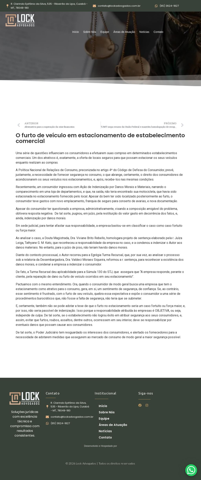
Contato (158, 31)
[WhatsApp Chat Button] (191, 470)
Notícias (144, 31)
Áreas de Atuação (124, 31)
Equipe (104, 31)
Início (75, 31)
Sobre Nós (89, 31)
